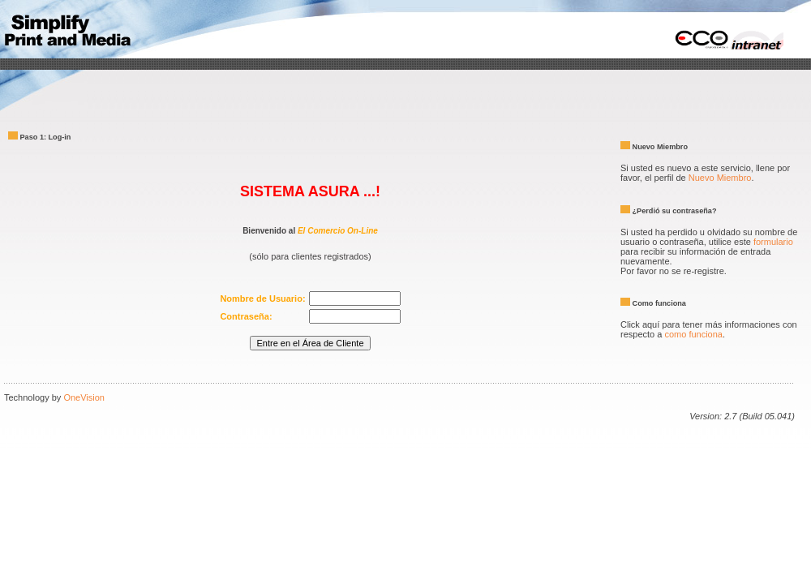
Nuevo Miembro (720, 177)
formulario (773, 242)
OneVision (84, 397)
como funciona (693, 334)
